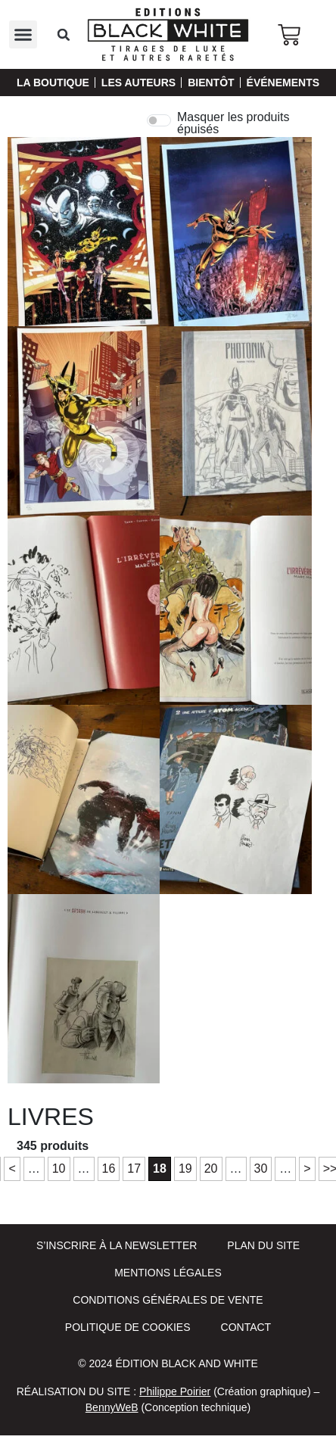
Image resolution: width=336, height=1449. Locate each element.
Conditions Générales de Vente (168, 1300)
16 (109, 1168)
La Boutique (53, 82)
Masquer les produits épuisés (233, 123)
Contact (246, 1327)
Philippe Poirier (174, 1391)
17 (134, 1168)
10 (59, 1168)
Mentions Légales (168, 1273)
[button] (23, 34)
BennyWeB (112, 1407)
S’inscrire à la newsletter (116, 1245)
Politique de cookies (128, 1327)
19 (185, 1168)
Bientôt (211, 82)
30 (261, 1168)
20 (211, 1168)
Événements (283, 82)
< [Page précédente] (11, 1168)
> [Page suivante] (306, 1168)
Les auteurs (138, 82)
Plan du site (263, 1245)
